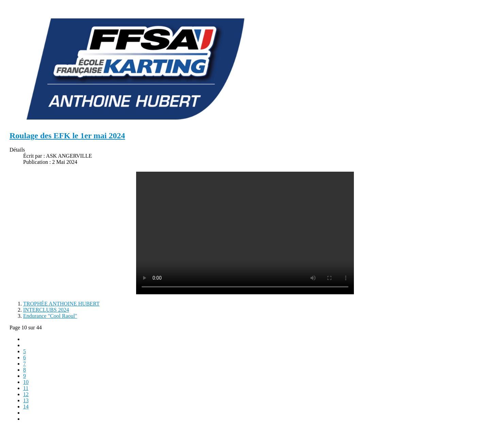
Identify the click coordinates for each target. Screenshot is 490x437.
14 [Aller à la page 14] (26, 406)
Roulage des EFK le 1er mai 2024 (67, 135)
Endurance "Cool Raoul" (50, 316)
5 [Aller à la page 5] (24, 351)
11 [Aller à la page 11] (25, 388)
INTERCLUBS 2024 (46, 310)
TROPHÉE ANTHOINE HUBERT (61, 304)
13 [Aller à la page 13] (26, 400)
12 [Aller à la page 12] (26, 394)
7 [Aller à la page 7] (24, 363)
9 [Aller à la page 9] (24, 376)
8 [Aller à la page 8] (24, 370)
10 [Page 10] (26, 382)
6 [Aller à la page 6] (24, 357)
